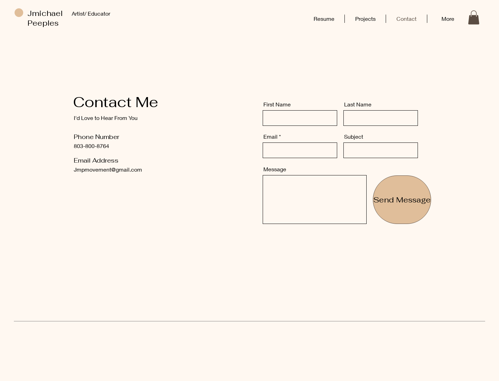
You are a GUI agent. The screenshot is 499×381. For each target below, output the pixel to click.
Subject (353, 136)
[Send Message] (402, 199)
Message (274, 169)
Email (270, 136)
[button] (474, 17)
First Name (277, 104)
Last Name (357, 104)
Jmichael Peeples (45, 18)
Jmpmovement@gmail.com (108, 169)
